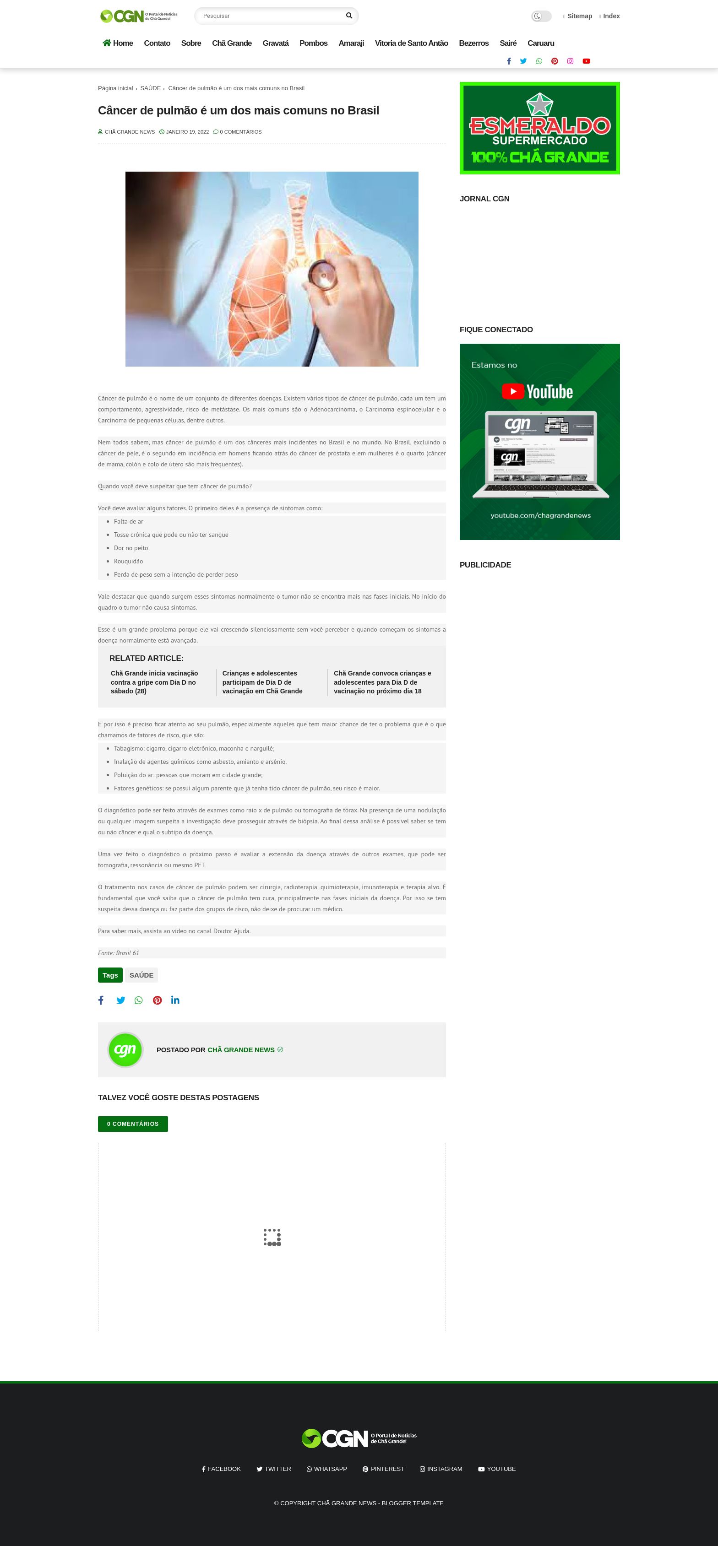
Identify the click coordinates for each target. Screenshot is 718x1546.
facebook (224, 1468)
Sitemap (578, 16)
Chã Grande (231, 43)
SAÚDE (151, 88)
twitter (278, 1468)
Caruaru (541, 43)
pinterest (387, 1468)
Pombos (313, 43)
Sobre (191, 43)
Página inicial (115, 88)
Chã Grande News (346, 1502)
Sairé (508, 43)
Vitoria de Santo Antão (411, 43)
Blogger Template (413, 1502)
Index (609, 16)
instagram (444, 1468)
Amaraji (351, 43)
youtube (501, 1468)
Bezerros (474, 43)
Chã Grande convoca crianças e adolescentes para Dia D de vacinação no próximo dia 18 (382, 682)
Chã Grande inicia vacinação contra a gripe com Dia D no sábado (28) (154, 682)
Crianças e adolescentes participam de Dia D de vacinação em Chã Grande (263, 682)
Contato (157, 43)
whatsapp (330, 1468)
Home (118, 43)
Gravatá (275, 43)
